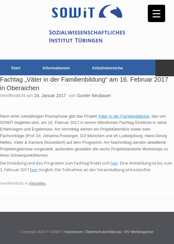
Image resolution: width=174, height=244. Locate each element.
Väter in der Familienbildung (123, 116)
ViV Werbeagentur (138, 232)
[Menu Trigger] (156, 13)
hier (114, 163)
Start (16, 68)
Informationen (56, 68)
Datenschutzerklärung (103, 232)
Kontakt (97, 84)
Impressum (74, 232)
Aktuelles (37, 183)
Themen (19, 84)
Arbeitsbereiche (107, 68)
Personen (58, 84)
